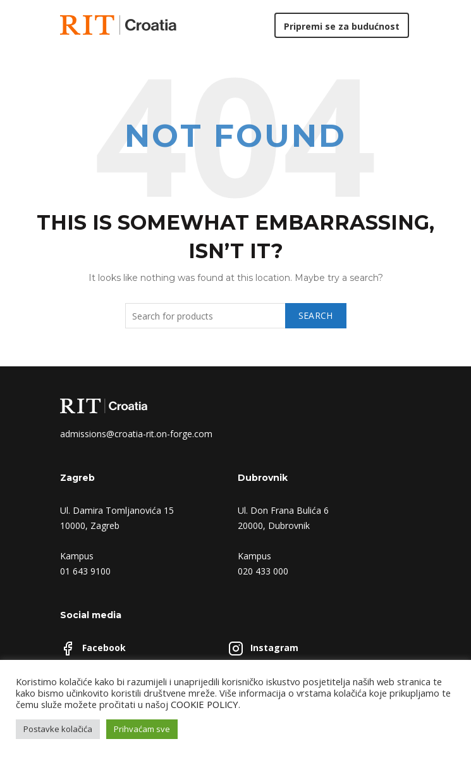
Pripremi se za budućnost (342, 26)
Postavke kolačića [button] (57, 729)
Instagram (274, 648)
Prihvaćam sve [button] (142, 729)
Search (315, 315)
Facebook (104, 648)
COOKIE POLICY (204, 704)
